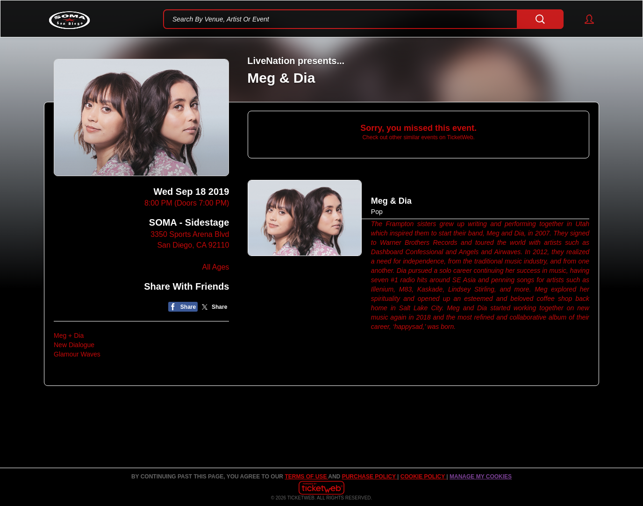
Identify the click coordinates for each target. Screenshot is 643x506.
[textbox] (363, 19)
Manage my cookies (481, 476)
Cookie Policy (423, 476)
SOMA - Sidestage (189, 222)
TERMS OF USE (306, 476)
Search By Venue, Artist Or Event (220, 19)
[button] (585, 19)
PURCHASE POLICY (369, 476)
